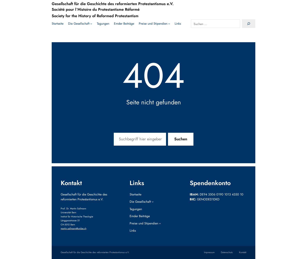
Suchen (180, 139)
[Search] (248, 24)
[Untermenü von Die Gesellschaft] (80, 24)
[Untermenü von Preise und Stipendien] (154, 24)
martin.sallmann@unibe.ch (73, 228)
